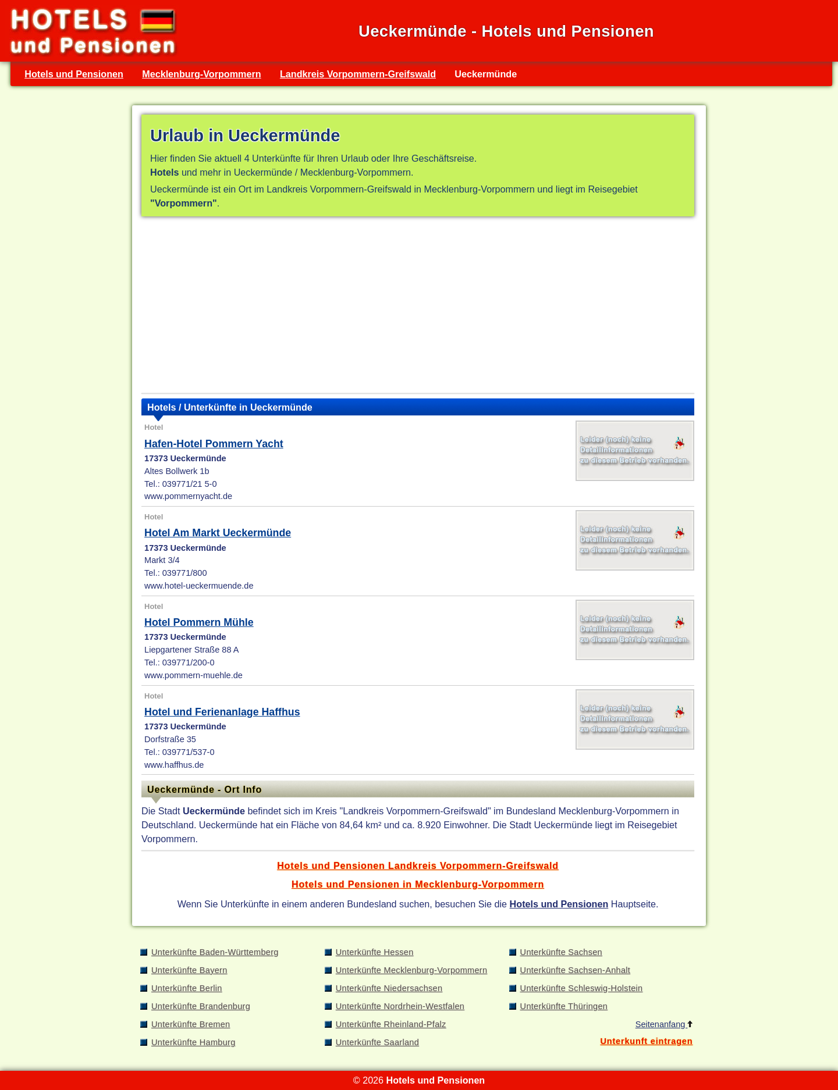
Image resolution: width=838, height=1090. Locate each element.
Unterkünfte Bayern (189, 970)
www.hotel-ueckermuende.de (198, 585)
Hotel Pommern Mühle (199, 622)
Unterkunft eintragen (646, 1041)
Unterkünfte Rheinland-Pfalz (391, 1024)
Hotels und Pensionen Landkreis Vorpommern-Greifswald (418, 865)
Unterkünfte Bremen (190, 1024)
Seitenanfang (664, 1024)
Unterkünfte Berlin (186, 988)
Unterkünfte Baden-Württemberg (215, 952)
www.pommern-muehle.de (193, 675)
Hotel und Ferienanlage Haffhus (222, 712)
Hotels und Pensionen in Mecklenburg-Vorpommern (418, 884)
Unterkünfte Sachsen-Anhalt (575, 970)
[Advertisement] (417, 307)
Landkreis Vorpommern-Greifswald (358, 74)
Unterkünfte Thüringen (564, 1006)
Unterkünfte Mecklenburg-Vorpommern (412, 970)
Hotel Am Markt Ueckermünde (217, 533)
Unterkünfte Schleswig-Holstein (581, 988)
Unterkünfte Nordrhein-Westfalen (400, 1006)
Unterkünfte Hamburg (193, 1042)
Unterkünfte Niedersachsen (389, 988)
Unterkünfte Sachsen (561, 952)
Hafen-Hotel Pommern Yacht (213, 444)
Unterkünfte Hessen (375, 952)
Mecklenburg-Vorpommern (201, 74)
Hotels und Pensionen (73, 74)
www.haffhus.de (174, 765)
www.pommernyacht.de (188, 496)
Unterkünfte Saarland (377, 1042)
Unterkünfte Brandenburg (200, 1006)
